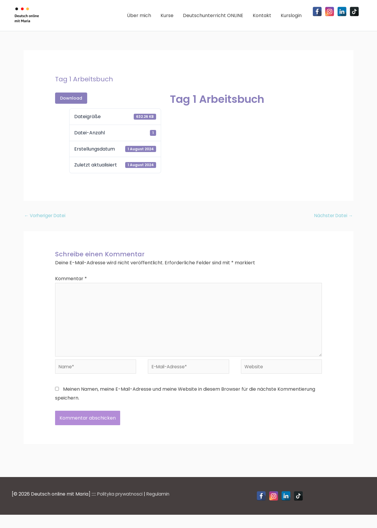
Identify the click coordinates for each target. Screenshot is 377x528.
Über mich (139, 19)
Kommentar (71, 286)
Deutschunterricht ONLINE (213, 19)
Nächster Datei (332, 223)
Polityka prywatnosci (121, 507)
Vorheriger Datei (46, 223)
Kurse (167, 19)
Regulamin (161, 507)
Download (71, 106)
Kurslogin (291, 19)
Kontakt (262, 19)
